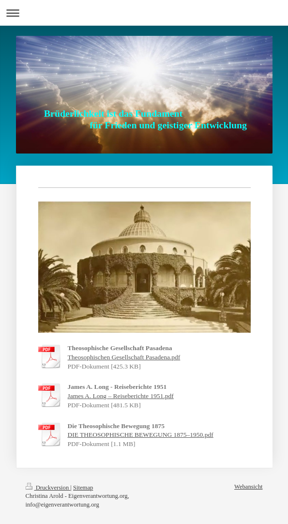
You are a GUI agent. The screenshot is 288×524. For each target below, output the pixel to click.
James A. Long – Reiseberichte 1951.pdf (121, 396)
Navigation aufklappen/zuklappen (144, 12)
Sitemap (83, 487)
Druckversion (48, 487)
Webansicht (248, 486)
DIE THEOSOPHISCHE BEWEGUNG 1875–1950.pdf (140, 434)
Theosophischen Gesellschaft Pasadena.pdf (124, 357)
